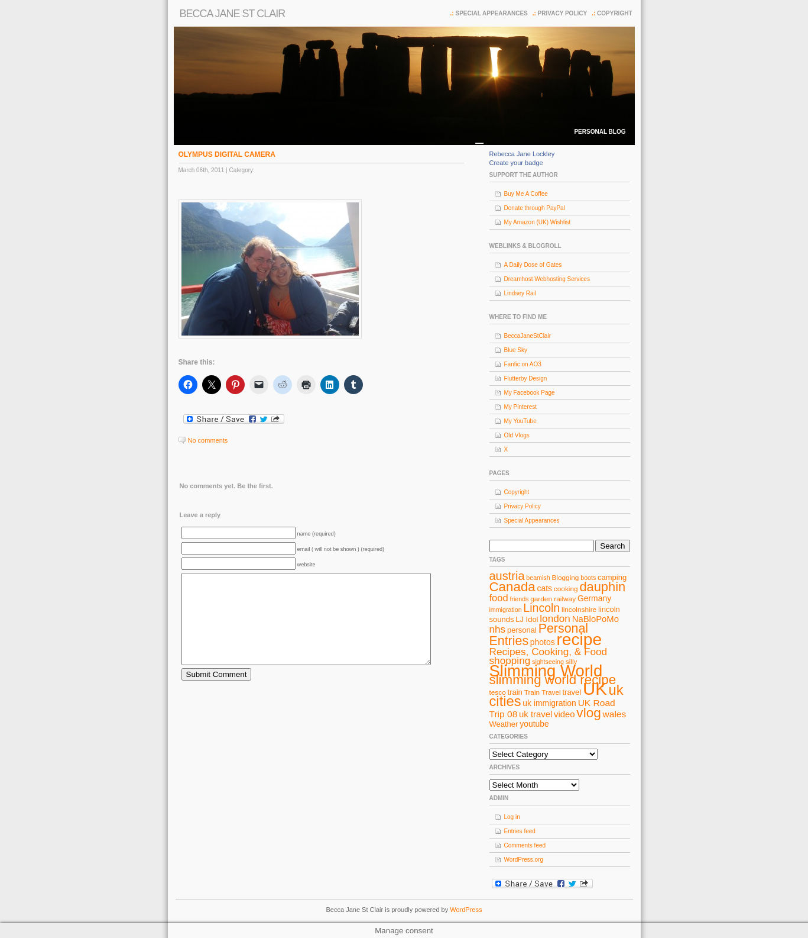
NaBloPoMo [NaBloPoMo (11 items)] (595, 619)
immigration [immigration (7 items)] (505, 609)
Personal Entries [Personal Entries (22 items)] (539, 634)
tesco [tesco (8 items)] (497, 692)
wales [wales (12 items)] (615, 714)
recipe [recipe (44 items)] (579, 639)
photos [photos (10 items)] (542, 642)
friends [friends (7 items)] (519, 598)
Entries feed (520, 831)
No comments (208, 440)
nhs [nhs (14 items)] (497, 629)
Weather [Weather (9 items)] (503, 724)
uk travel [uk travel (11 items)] (535, 714)
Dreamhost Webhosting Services (547, 279)
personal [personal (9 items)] (522, 630)
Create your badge (516, 162)
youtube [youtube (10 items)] (534, 724)
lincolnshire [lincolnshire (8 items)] (579, 609)
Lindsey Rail (520, 293)
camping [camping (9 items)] (612, 577)
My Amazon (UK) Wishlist (537, 222)
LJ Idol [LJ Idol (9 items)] (526, 619)
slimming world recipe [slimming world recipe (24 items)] (552, 679)
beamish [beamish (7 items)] (538, 577)
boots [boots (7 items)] (588, 577)
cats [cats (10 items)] (545, 588)
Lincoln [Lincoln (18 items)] (541, 607)
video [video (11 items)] (564, 714)
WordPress (466, 909)
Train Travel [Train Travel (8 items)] (542, 692)
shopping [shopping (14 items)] (510, 660)
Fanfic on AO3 (522, 364)
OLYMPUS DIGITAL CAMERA (227, 154)
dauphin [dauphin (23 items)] (602, 586)
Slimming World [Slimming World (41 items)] (546, 671)
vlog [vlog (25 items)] (588, 712)
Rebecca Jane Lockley (522, 153)
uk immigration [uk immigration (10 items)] (549, 703)
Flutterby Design (525, 378)
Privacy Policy (563, 13)
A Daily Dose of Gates (533, 265)
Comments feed (525, 845)
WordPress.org (524, 859)
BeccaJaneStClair (527, 336)
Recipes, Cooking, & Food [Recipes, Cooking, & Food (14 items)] (548, 651)
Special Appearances (491, 13)
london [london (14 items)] (555, 618)
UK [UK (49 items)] (595, 688)
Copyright (614, 13)
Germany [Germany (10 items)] (594, 598)
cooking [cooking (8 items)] (566, 589)
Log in (512, 817)
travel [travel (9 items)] (571, 692)
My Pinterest (520, 407)
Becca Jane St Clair (232, 14)
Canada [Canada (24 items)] (512, 586)
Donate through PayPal (534, 208)
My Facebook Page (529, 392)
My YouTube (520, 421)
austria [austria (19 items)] (507, 575)
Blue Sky (515, 350)
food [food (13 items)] (498, 597)
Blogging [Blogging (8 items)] (565, 577)
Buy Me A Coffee (526, 194)
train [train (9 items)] (515, 692)
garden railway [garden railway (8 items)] (553, 599)
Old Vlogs (517, 435)
